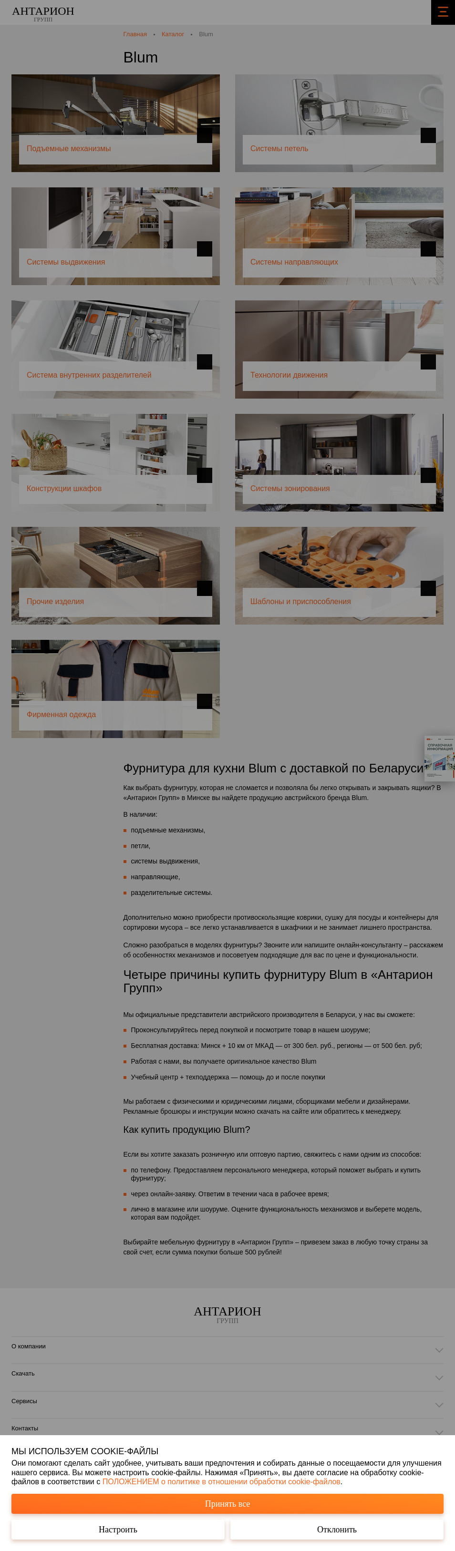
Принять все (227, 1504)
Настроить (118, 1529)
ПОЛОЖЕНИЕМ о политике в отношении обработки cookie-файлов (222, 1482)
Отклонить (337, 1529)
